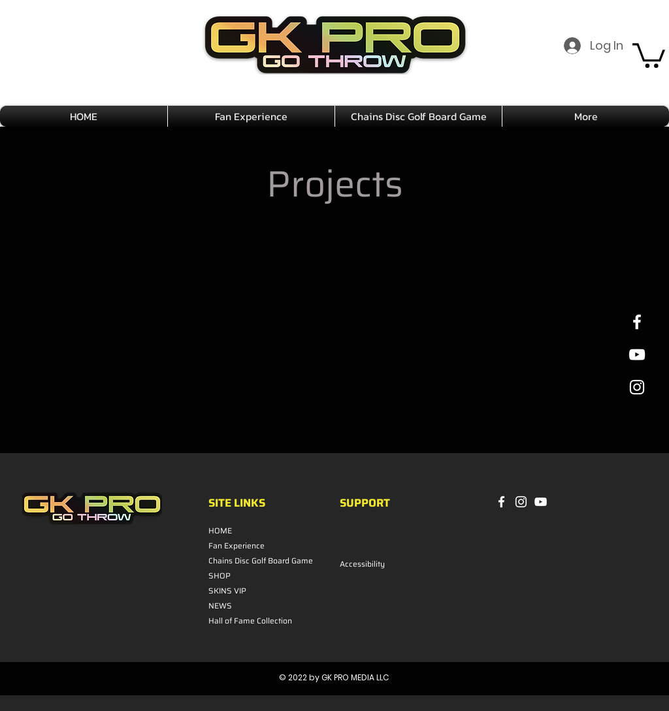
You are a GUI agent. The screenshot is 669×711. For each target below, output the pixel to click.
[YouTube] (540, 501)
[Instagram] (521, 501)
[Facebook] (501, 501)
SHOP (219, 575)
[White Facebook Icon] (637, 322)
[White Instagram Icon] (637, 387)
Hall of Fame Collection (243, 620)
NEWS (220, 605)
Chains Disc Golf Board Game (243, 560)
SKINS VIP (227, 590)
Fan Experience (236, 545)
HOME (220, 530)
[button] (648, 54)
